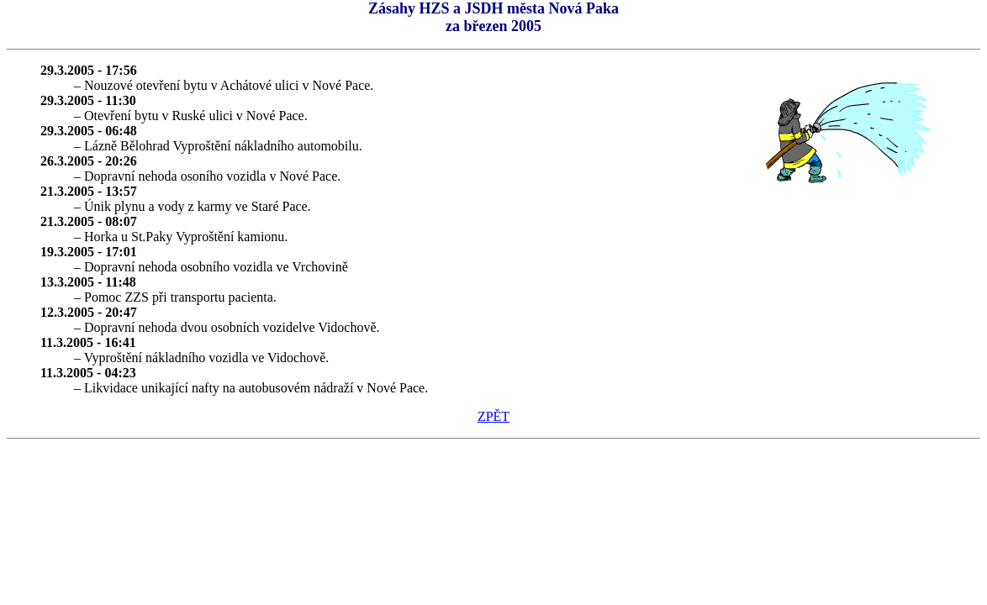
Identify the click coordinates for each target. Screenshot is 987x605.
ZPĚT (493, 416)
